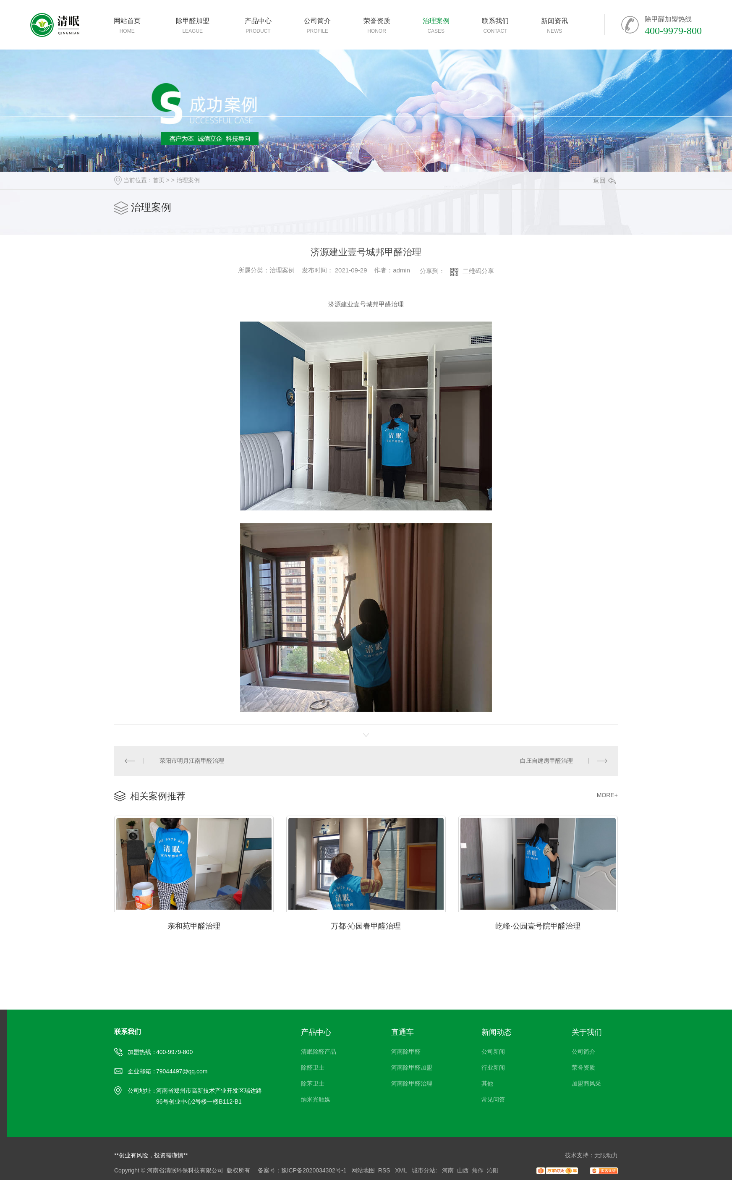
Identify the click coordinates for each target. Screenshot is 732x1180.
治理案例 (188, 180)
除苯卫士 (312, 1083)
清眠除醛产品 (318, 1051)
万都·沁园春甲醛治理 (366, 926)
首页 (159, 180)
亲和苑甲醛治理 (193, 926)
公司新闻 (493, 1051)
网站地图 (363, 1170)
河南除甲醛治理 (411, 1083)
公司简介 (583, 1051)
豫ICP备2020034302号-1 (314, 1170)
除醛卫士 (312, 1067)
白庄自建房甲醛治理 (546, 760)
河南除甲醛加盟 (411, 1067)
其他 (487, 1083)
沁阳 (493, 1170)
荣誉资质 (583, 1067)
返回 (604, 180)
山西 (463, 1170)
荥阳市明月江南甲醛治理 (191, 760)
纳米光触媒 (315, 1099)
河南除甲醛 (406, 1051)
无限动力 (606, 1155)
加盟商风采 (586, 1083)
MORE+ (607, 795)
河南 (448, 1170)
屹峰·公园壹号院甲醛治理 (537, 926)
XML (401, 1170)
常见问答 (493, 1099)
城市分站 (423, 1170)
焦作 (478, 1170)
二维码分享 (478, 271)
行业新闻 (493, 1067)
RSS (385, 1170)
